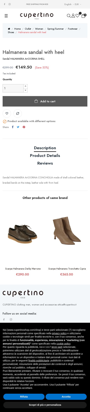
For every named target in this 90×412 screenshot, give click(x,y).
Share (12, 127)
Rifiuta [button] (24, 396)
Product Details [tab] (45, 155)
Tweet (18, 127)
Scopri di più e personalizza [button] (45, 404)
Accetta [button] (66, 396)
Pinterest (24, 127)
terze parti (57, 347)
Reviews (45, 163)
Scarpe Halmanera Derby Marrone (23, 268)
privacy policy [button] (59, 333)
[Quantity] (13, 88)
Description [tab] (45, 148)
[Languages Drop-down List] (69, 4)
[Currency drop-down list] (78, 4)
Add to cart (47, 101)
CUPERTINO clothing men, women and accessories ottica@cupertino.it (39, 304)
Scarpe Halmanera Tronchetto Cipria (67, 268)
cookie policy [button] (63, 343)
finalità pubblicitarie (38, 360)
